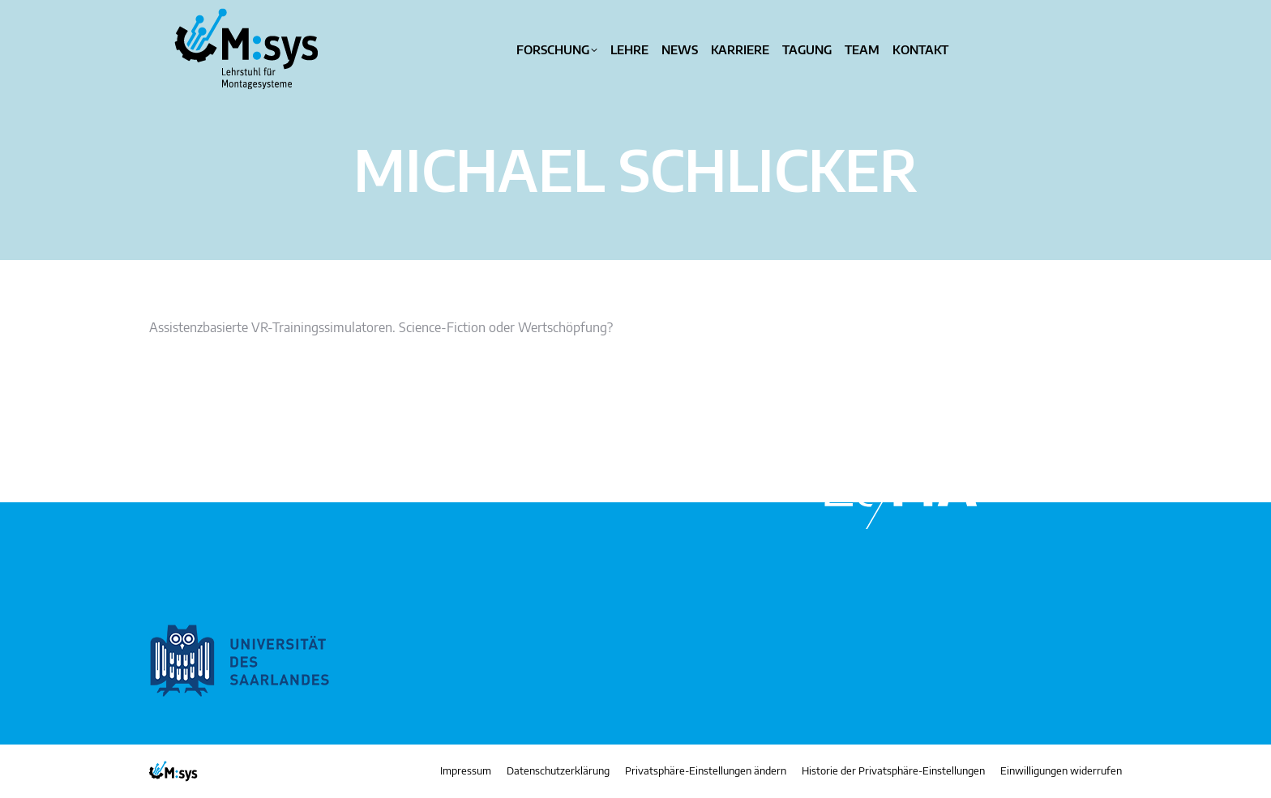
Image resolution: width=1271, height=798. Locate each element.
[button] (705, 772)
